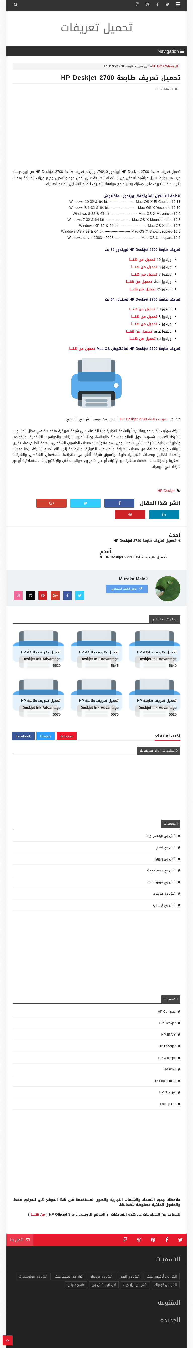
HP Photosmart (164, 1064)
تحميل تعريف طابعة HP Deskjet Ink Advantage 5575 (41, 691)
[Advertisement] (96, 134)
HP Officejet (167, 1041)
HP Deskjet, (164, 89)
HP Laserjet (167, 1029)
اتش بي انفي (166, 831)
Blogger (67, 719)
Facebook (23, 719)
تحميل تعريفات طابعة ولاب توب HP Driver (109, 1343)
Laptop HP (168, 1087)
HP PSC (169, 1052)
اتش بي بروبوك (165, 842)
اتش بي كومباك (164, 877)
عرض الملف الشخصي (126, 572)
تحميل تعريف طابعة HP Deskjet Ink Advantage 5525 (157, 691)
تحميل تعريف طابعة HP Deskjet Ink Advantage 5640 (157, 642)
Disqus (45, 719)
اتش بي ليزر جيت (163, 888)
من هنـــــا (38, 1198)
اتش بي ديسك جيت (161, 854)
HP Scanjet (167, 1076)
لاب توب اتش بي (104, 1268)
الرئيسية (172, 66)
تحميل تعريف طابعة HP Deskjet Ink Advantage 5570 (99, 691)
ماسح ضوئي (76, 1268)
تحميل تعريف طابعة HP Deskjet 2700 (120, 78)
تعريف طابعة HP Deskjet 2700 (143, 419)
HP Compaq (167, 995)
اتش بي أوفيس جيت (161, 819)
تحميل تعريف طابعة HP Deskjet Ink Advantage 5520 (41, 642)
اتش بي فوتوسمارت (161, 865)
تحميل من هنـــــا (142, 259)
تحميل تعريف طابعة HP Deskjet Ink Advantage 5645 (99, 642)
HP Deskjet (159, 66)
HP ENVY (168, 1018)
